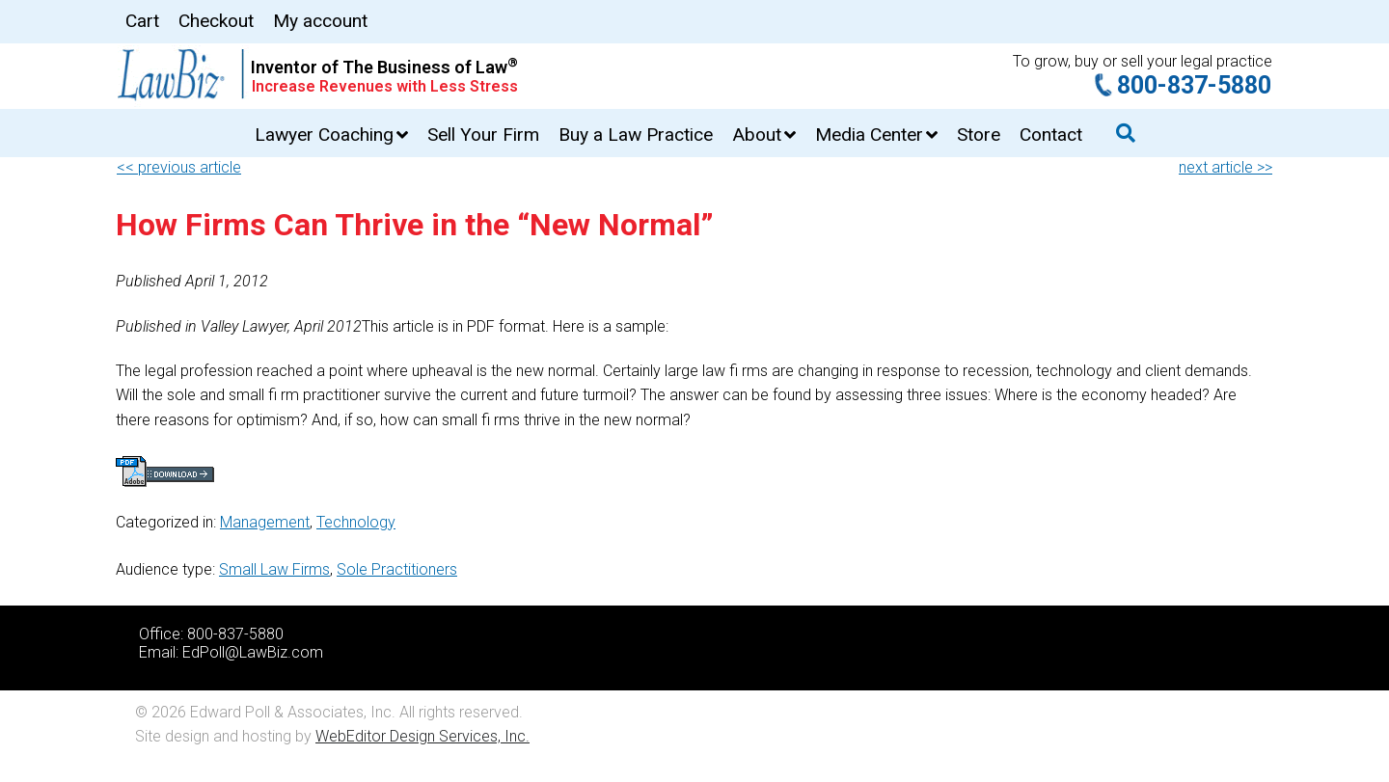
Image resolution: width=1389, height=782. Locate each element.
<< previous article (179, 167)
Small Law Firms (274, 569)
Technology (355, 522)
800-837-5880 (1194, 85)
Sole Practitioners (397, 569)
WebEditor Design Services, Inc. (422, 736)
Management (265, 522)
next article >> (1225, 167)
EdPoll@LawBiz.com (252, 652)
